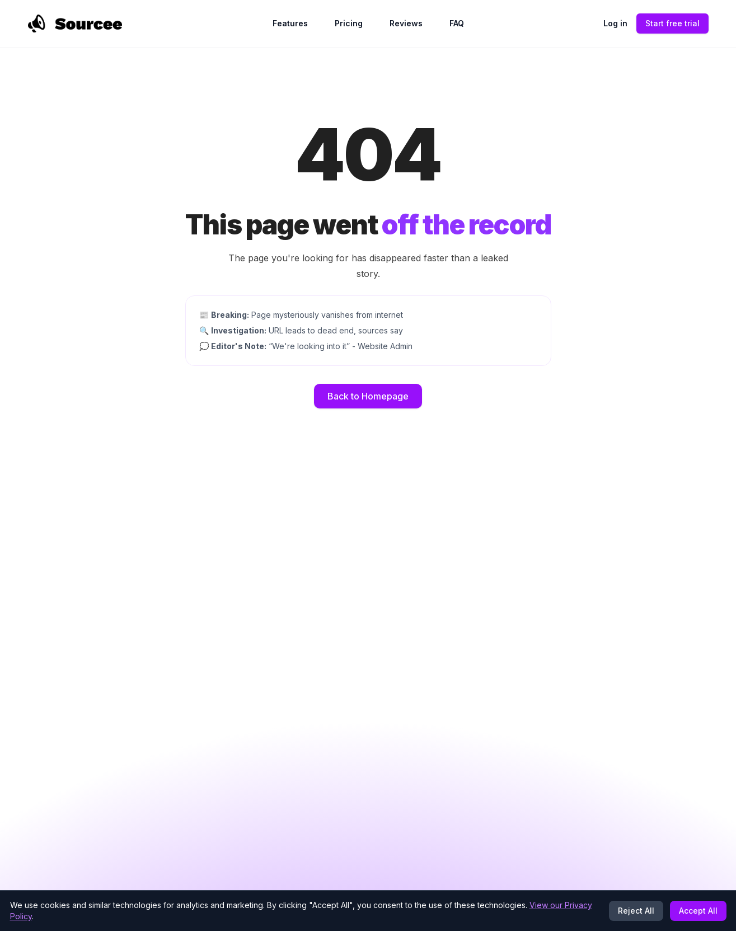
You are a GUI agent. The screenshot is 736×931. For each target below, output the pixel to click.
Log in (615, 23)
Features (290, 23)
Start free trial (672, 23)
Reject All (636, 910)
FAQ (456, 23)
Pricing (349, 23)
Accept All (698, 910)
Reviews (406, 23)
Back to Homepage (368, 396)
